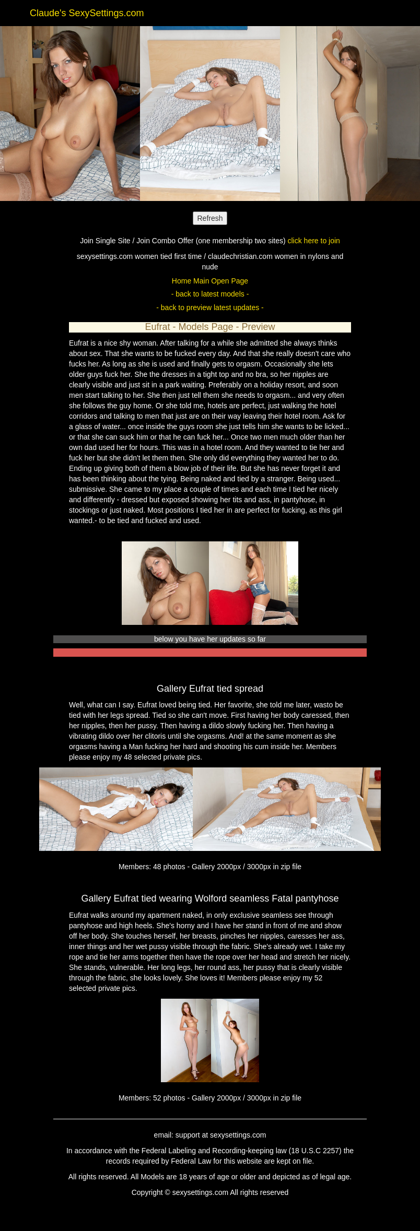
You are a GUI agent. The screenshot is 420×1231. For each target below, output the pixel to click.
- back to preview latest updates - (209, 307)
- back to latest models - (210, 294)
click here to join (313, 240)
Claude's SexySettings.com (87, 13)
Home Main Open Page (210, 281)
